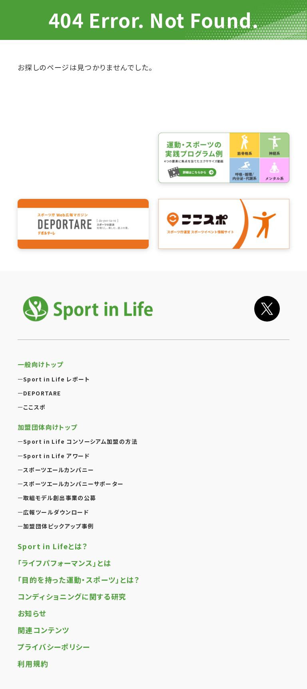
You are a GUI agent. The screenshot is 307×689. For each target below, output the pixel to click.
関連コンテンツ (44, 630)
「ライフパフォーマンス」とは (64, 563)
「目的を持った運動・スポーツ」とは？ (79, 579)
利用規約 (33, 663)
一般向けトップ (41, 364)
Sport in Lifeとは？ (53, 546)
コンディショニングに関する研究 (72, 596)
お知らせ (32, 613)
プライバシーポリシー (54, 646)
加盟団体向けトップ (47, 427)
